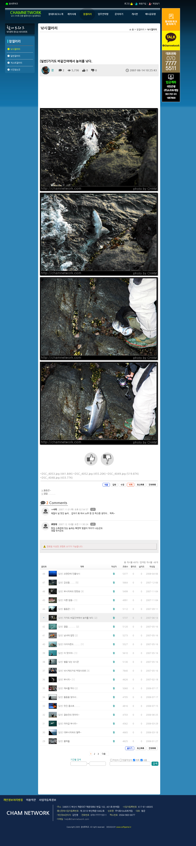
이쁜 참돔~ (69, 600)
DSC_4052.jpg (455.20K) (90, 473)
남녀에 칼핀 (69, 635)
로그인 (127, 3)
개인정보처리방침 (13, 799)
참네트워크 (13, 3)
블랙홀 (67, 741)
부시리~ (67, 679)
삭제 (130, 485)
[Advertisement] (19, 99)
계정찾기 (156, 3)
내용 (143, 760)
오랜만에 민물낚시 (72, 573)
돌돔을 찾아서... (71, 697)
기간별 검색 (75, 759)
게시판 (135, 14)
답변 (114, 485)
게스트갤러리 (16, 63)
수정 (122, 485)
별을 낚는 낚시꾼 (71, 662)
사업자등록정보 (47, 799)
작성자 (114, 760)
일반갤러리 (15, 56)
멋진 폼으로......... (72, 706)
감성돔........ (69, 582)
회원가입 (142, 3)
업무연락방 (103, 14)
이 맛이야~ (69, 653)
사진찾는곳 (15, 69)
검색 (155, 763)
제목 (136, 760)
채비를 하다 (69, 688)
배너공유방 (150, 14)
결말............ (50, 493)
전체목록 (152, 485)
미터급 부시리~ (71, 723)
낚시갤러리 (15, 49)
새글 (106, 485)
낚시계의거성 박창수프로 (75, 670)
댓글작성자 (126, 760)
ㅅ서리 (54, 509)
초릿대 (54, 524)
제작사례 (71, 14)
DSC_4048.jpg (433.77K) (57, 477)
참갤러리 (87, 14)
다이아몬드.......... (72, 644)
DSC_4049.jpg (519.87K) (123, 473)
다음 (103, 754)
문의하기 (119, 14)
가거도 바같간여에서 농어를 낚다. (79, 618)
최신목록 (140, 485)
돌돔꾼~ (47, 490)
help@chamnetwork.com (76, 819)
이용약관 (31, 799)
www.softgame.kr (123, 827)
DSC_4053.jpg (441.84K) (57, 473)
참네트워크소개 (55, 14)
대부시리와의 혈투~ (73, 732)
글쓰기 (129, 748)
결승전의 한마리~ (72, 714)
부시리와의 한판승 (72, 591)
